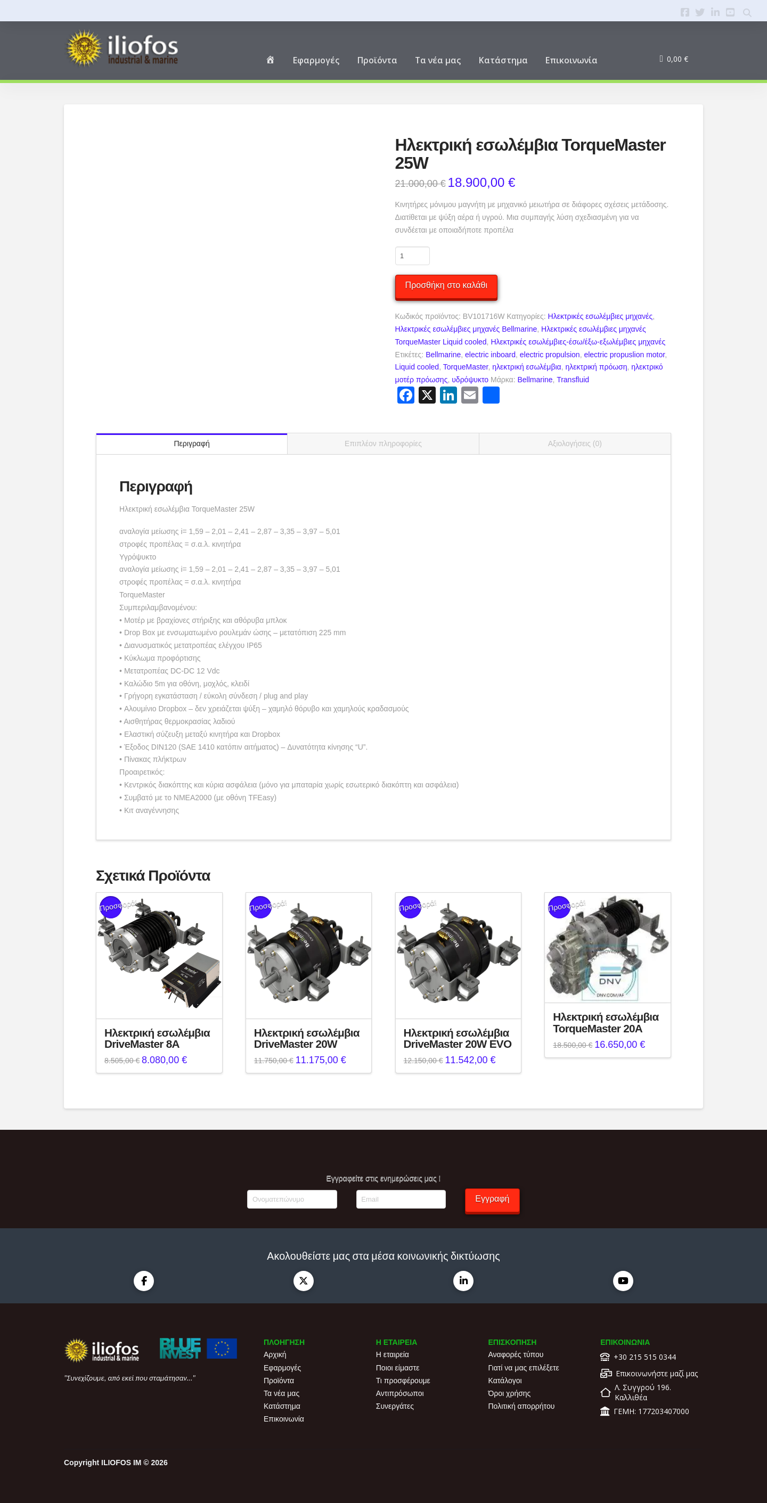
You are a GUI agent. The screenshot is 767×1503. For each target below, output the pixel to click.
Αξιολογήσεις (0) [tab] (575, 443)
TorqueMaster (465, 367)
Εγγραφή (492, 1198)
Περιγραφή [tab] (191, 443)
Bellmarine (443, 354)
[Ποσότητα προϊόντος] (412, 256)
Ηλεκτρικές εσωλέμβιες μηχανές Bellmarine (466, 329)
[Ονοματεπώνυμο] (292, 1199)
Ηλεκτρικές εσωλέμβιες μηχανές (600, 316)
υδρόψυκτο (470, 379)
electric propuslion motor (624, 354)
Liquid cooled (417, 367)
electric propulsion (550, 354)
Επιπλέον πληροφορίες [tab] (383, 443)
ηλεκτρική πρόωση (596, 367)
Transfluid (573, 379)
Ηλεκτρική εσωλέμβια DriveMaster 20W (307, 1038)
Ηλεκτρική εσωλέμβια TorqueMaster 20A (605, 1022)
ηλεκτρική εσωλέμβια (526, 367)
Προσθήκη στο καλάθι (446, 285)
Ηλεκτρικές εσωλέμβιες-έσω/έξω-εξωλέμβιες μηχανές (578, 342)
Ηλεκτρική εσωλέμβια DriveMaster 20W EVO (458, 1038)
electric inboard (490, 354)
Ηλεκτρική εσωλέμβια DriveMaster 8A (157, 1038)
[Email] (401, 1199)
